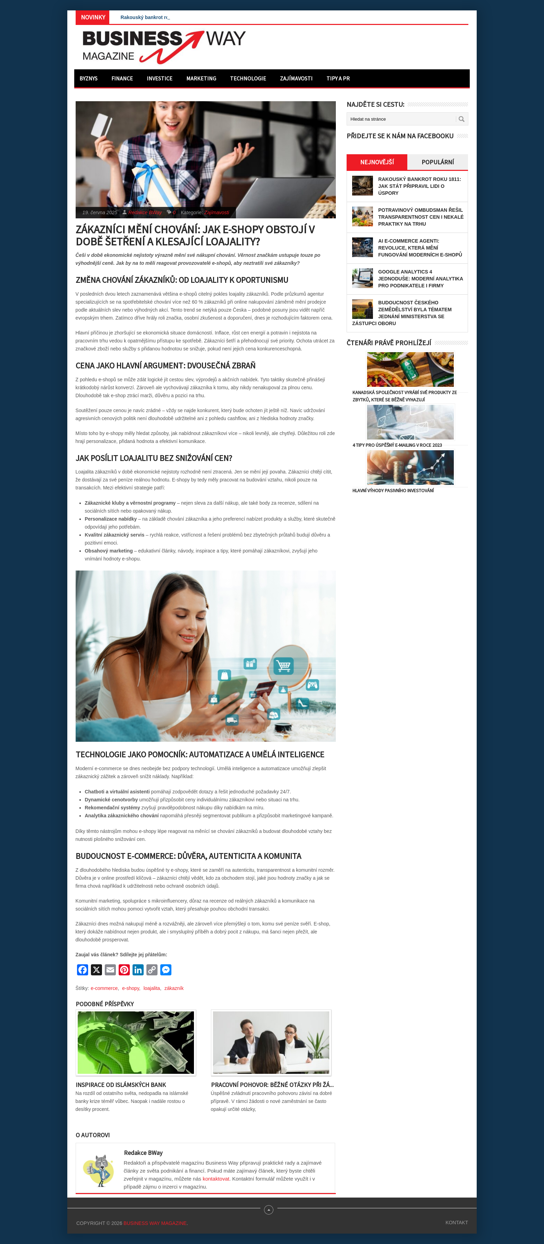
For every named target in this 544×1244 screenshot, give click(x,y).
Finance (122, 78)
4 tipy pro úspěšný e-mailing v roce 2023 (397, 445)
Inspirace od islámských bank (121, 1085)
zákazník (174, 988)
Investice (159, 78)
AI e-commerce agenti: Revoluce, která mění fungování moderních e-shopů (420, 248)
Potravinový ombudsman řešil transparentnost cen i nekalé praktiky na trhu (421, 217)
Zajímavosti (296, 78)
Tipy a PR (338, 78)
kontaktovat (216, 1179)
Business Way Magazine (155, 1223)
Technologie (248, 78)
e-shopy (130, 988)
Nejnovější (377, 162)
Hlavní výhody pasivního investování (393, 490)
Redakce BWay (145, 212)
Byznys (88, 78)
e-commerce (104, 988)
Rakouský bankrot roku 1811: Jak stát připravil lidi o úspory (419, 186)
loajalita (152, 988)
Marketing (201, 78)
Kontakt (456, 1222)
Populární (438, 162)
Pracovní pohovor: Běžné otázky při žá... (272, 1085)
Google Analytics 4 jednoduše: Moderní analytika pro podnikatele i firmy (420, 278)
